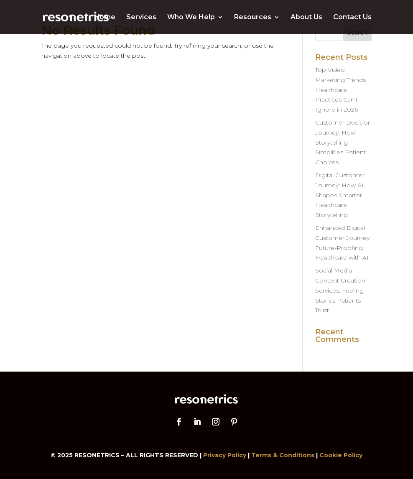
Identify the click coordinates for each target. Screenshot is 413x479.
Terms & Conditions (282, 455)
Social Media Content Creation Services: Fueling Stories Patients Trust (340, 290)
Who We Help (191, 17)
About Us (306, 17)
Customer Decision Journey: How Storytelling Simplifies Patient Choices (343, 142)
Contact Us (352, 17)
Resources (252, 17)
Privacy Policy (224, 455)
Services (141, 17)
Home (104, 17)
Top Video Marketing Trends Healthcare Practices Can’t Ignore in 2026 (340, 89)
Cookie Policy (340, 455)
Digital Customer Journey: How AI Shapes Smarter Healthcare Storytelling (340, 195)
